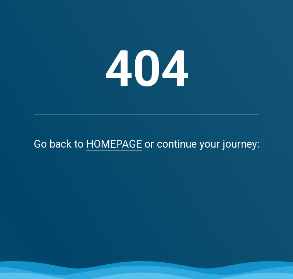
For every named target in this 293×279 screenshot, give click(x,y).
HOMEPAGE (114, 144)
